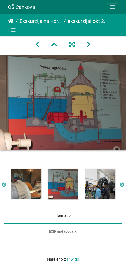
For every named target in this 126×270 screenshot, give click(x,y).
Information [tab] (63, 215)
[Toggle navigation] (112, 7)
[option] (26, 184)
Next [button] (122, 184)
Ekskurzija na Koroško (40, 21)
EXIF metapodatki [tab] (63, 231)
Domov (11, 21)
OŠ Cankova (21, 7)
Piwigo (73, 259)
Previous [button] (3, 184)
